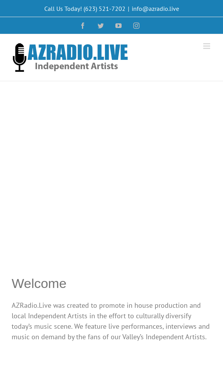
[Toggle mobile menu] (207, 46)
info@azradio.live (155, 8)
